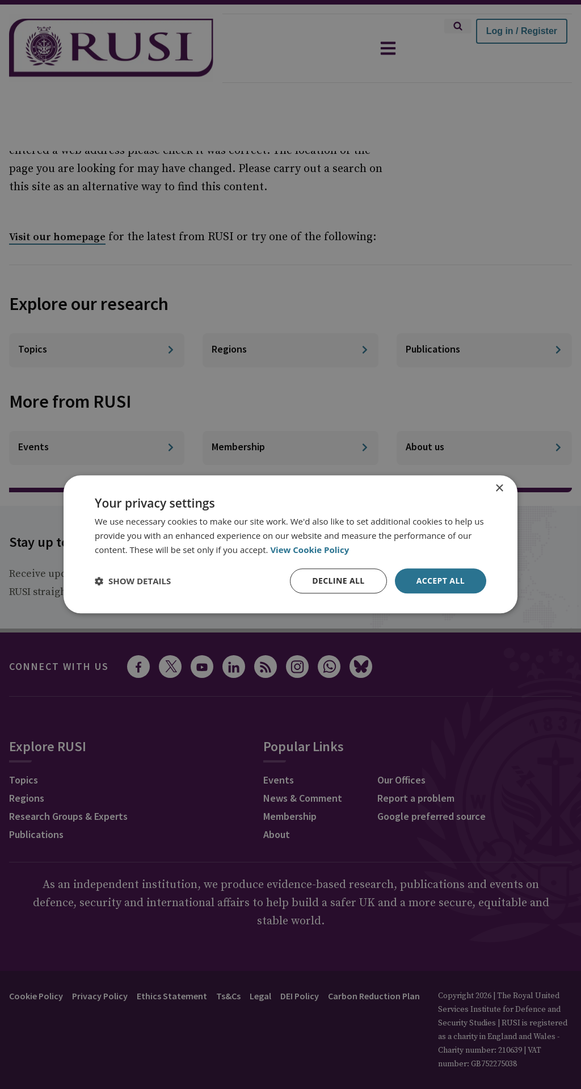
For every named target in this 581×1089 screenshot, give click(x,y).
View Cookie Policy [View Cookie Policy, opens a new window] (309, 549)
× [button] (499, 488)
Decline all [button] (338, 580)
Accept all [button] (440, 580)
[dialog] (290, 544)
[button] (133, 581)
